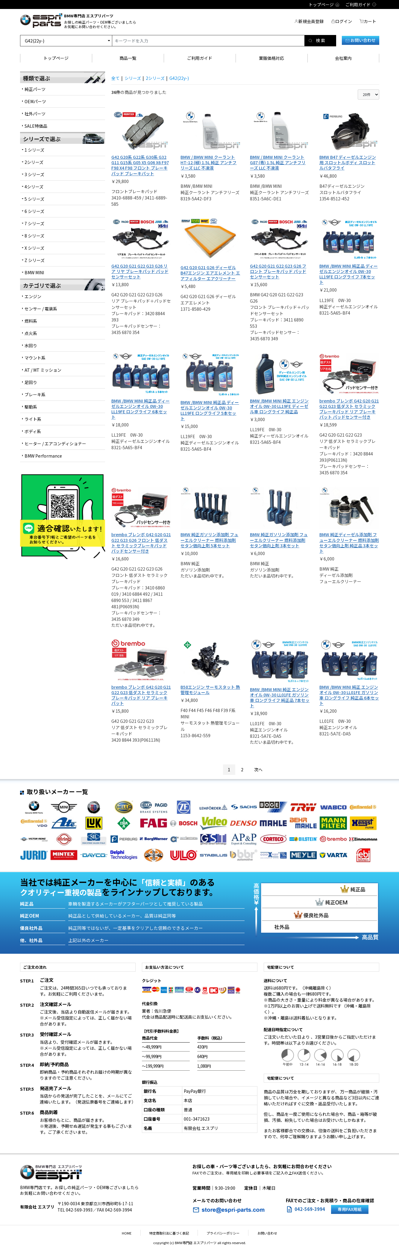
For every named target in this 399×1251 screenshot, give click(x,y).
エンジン (33, 296)
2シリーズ (155, 78)
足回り (31, 382)
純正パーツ (35, 89)
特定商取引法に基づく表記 (172, 1233)
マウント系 (35, 358)
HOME (135, 1233)
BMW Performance (43, 456)
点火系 (31, 333)
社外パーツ (35, 114)
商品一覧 (127, 58)
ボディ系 (33, 431)
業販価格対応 (271, 58)
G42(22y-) (179, 78)
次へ (258, 769)
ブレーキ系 (35, 394)
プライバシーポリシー (220, 1233)
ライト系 (33, 419)
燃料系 (31, 321)
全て (115, 78)
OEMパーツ (35, 101)
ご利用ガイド (199, 58)
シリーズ (133, 78)
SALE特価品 (36, 126)
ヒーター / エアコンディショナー (55, 444)
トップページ (56, 58)
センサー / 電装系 (41, 309)
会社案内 (343, 58)
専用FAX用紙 (350, 1209)
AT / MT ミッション (43, 370)
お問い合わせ (360, 40)
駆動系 (31, 407)
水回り (31, 345)
